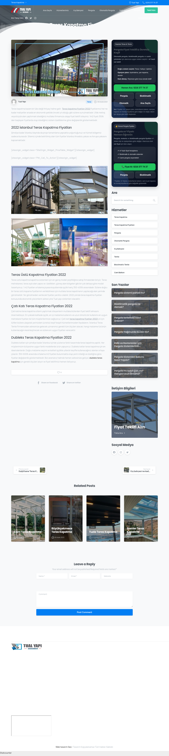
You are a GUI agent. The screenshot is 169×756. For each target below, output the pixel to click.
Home (65, 31)
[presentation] (56, 587)
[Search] (131, 200)
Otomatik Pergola (121, 240)
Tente (116, 256)
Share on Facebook (47, 382)
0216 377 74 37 (150, 2)
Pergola (124, 96)
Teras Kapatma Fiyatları (124, 225)
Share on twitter (71, 382)
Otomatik (123, 103)
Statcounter (6, 754)
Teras (73, 31)
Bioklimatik (145, 96)
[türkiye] (31, 727)
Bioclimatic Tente (121, 264)
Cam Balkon (119, 272)
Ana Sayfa (145, 103)
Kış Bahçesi (119, 249)
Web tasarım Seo (64, 748)
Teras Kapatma (18, 2)
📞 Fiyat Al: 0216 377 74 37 (135, 167)
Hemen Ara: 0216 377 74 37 (134, 88)
